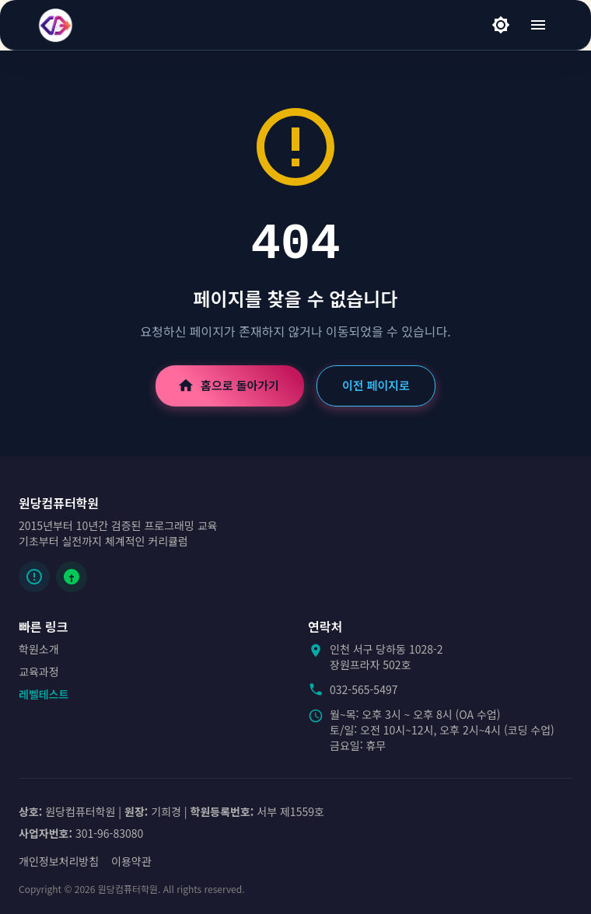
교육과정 (39, 671)
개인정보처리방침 (59, 861)
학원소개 (39, 649)
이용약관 (131, 861)
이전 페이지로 (376, 385)
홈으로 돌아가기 (230, 385)
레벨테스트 (43, 694)
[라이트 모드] (500, 24)
